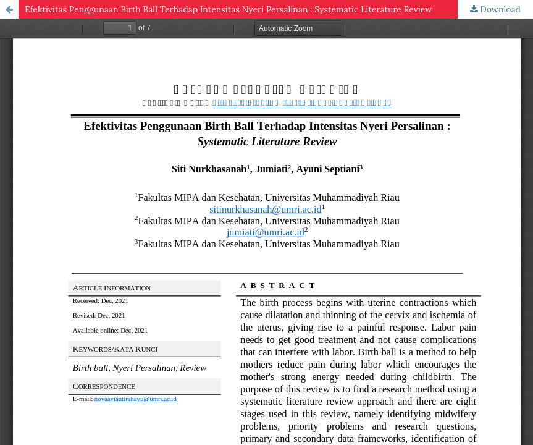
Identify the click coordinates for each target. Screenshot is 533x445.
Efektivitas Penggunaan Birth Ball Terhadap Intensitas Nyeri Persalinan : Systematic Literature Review (228, 9)
